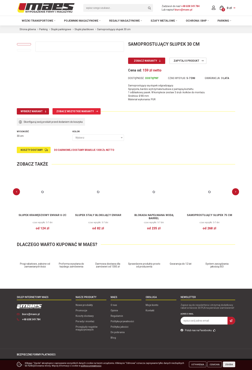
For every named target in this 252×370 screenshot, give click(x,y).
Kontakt (150, 310)
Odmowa (215, 364)
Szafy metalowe (163, 20)
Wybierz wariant (32, 111)
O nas (114, 305)
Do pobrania (118, 332)
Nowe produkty (84, 305)
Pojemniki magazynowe (81, 20)
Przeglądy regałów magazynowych (86, 328)
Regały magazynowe (124, 20)
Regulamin (117, 316)
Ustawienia (197, 364)
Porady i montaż (85, 321)
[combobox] (98, 138)
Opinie (114, 310)
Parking (223, 20)
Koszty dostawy (32, 150)
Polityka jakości (119, 326)
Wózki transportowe (37, 20)
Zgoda (229, 364)
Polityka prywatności (122, 321)
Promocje (81, 310)
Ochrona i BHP (196, 20)
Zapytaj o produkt (186, 60)
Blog (113, 337)
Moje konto (152, 305)
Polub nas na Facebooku (198, 330)
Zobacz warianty (145, 60)
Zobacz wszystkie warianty (75, 111)
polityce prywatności (91, 365)
